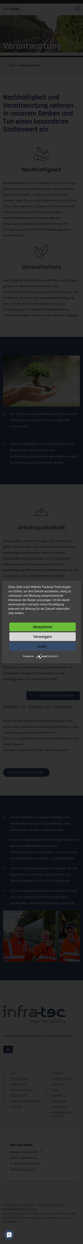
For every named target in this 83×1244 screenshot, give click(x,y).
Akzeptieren (42, 627)
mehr (42, 646)
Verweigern (42, 636)
